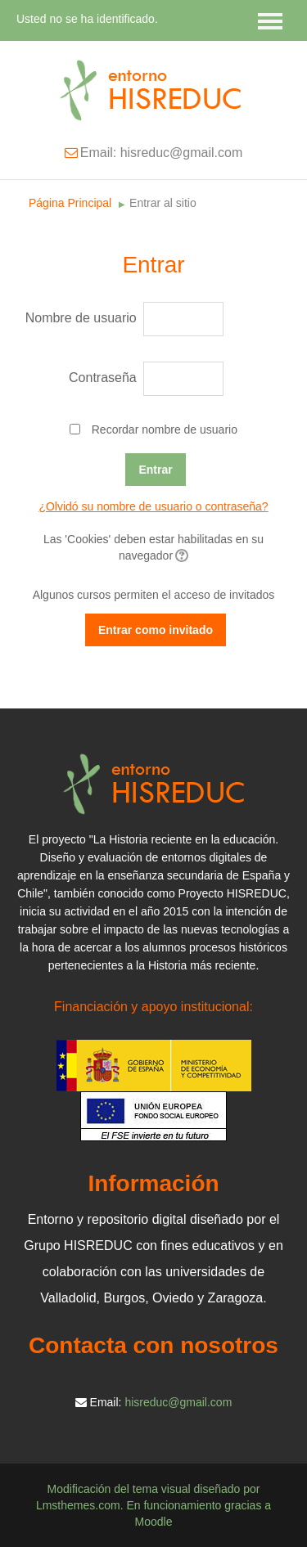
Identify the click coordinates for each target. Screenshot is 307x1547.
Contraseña (103, 378)
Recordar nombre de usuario (164, 429)
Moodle (154, 1521)
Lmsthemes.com (78, 1505)
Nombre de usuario (81, 318)
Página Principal (70, 202)
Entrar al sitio (162, 202)
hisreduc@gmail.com (178, 1402)
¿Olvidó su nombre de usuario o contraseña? (153, 506)
